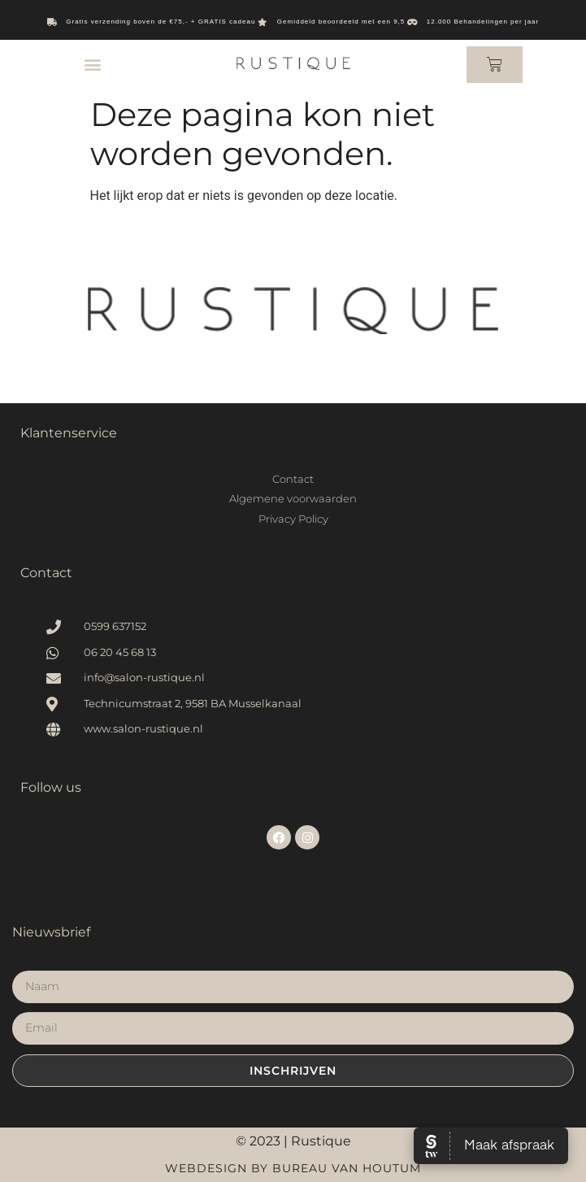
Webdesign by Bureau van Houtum (293, 1168)
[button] (92, 64)
